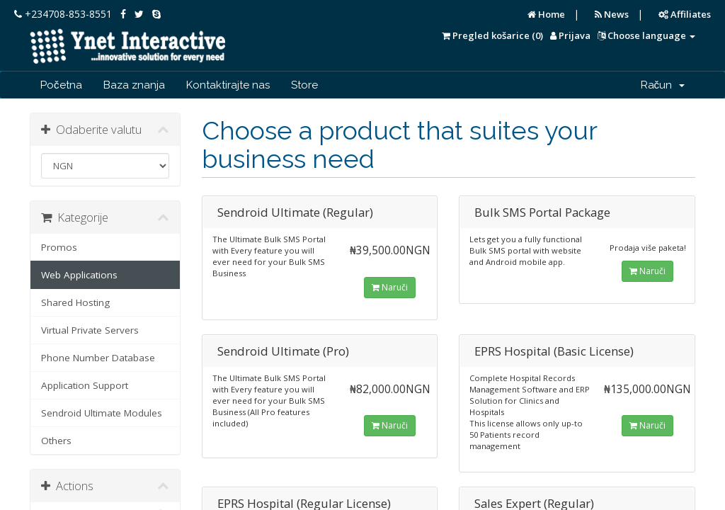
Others (56, 440)
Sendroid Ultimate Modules (101, 413)
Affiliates (684, 14)
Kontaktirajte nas (228, 85)
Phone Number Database (98, 357)
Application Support (84, 385)
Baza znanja (134, 85)
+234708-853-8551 (63, 14)
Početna (61, 85)
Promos (59, 247)
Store (304, 85)
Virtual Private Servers (90, 330)
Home (546, 14)
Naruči (390, 287)
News (612, 14)
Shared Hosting (75, 302)
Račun (663, 85)
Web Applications (79, 274)
